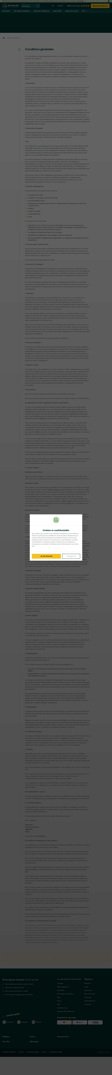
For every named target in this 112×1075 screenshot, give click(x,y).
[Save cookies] (46, 556)
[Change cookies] (71, 556)
